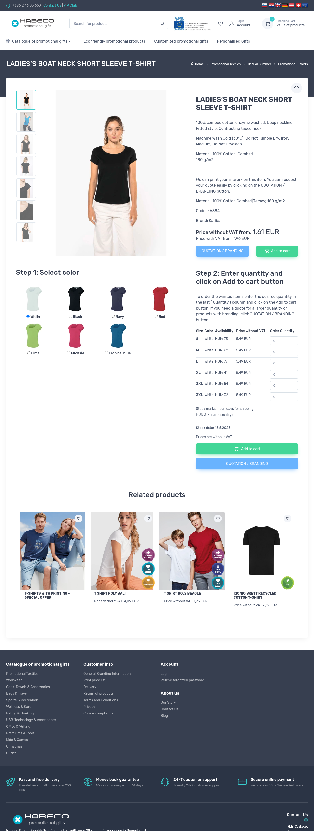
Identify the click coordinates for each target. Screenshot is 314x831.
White (33, 317)
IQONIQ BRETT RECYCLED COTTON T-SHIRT (255, 595)
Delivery (89, 686)
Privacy (89, 706)
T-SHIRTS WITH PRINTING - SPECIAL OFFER (47, 595)
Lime (33, 353)
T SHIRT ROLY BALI (110, 593)
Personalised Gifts (233, 41)
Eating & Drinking (20, 713)
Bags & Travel (16, 693)
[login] (241, 23)
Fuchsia (75, 353)
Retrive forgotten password (182, 679)
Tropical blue (118, 353)
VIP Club (70, 5)
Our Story (168, 702)
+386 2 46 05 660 (26, 5)
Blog (164, 715)
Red (160, 317)
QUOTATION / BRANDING (222, 251)
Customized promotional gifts (181, 41)
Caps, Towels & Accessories (28, 686)
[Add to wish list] (78, 518)
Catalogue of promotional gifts (36, 41)
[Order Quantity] (284, 340)
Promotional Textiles (22, 673)
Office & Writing (18, 726)
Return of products (98, 693)
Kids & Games (17, 739)
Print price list (94, 679)
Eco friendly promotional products (114, 41)
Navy (118, 317)
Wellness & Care (18, 706)
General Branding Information (107, 673)
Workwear (14, 679)
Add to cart (277, 251)
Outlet (11, 752)
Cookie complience (98, 713)
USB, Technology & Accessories (31, 719)
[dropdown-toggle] (267, 23)
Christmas (14, 746)
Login (165, 673)
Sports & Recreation (22, 699)
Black (75, 317)
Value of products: (292, 23)
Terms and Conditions (100, 699)
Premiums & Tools (20, 732)
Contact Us (52, 5)
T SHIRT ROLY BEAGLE (182, 593)
